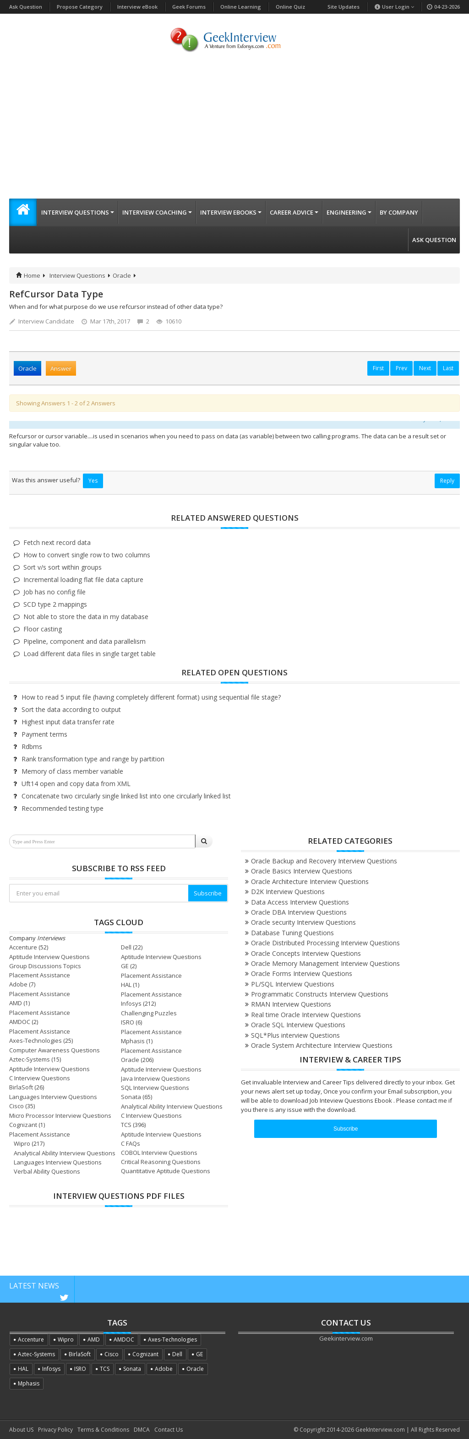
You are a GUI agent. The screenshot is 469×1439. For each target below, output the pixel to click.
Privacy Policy (55, 1430)
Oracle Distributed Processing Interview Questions (325, 942)
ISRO (127, 1022)
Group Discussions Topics (45, 966)
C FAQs (130, 1143)
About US (21, 1430)
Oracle (122, 275)
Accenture (23, 947)
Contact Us (168, 1430)
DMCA (142, 1430)
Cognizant (23, 1125)
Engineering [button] (349, 212)
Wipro (22, 1143)
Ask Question (25, 6)
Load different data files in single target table (89, 653)
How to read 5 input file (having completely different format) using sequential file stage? (151, 697)
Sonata (131, 1097)
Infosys (131, 1003)
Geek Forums (189, 6)
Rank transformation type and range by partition (93, 759)
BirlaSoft (21, 1087)
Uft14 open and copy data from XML (76, 783)
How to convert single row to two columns (86, 554)
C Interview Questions (39, 1078)
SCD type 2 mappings (55, 604)
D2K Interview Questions (288, 891)
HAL (126, 985)
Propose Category (80, 6)
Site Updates (343, 6)
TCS (126, 1125)
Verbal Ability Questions (47, 1171)
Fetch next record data (57, 542)
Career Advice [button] (294, 212)
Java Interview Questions (155, 1078)
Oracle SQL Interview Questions (298, 1024)
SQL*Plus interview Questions (295, 1035)
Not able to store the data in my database (85, 616)
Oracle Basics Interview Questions (301, 871)
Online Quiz (290, 6)
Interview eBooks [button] (231, 212)
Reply (447, 481)
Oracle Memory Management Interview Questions (325, 963)
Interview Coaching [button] (157, 212)
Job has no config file (54, 591)
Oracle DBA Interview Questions (299, 912)
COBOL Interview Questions (159, 1152)
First (378, 368)
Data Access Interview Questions (300, 902)
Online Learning (240, 6)
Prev (401, 368)
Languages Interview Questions (53, 1097)
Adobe (18, 984)
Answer (60, 368)
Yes (93, 481)
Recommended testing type (63, 808)
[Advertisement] (234, 130)
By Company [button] (399, 212)
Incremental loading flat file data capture (83, 579)
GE (125, 966)
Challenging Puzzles (149, 1013)
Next (425, 368)
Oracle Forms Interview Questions (301, 973)
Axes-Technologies (35, 1040)
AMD (15, 1003)
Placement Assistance (39, 975)
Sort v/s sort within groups (62, 567)
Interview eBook (137, 6)
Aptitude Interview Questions (49, 957)
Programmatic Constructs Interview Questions (319, 994)
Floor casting (42, 629)
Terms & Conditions (103, 1430)
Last (448, 368)
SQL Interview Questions (155, 1087)
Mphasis (133, 1041)
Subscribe (208, 893)
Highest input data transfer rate (68, 721)
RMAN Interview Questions (291, 1004)
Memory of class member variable (72, 771)
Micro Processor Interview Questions (60, 1115)
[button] (23, 212)
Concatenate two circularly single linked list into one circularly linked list (126, 796)
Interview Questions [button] (77, 212)
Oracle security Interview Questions (303, 922)
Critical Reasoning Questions (161, 1162)
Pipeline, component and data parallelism (84, 641)
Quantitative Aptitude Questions (165, 1171)
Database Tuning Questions (292, 932)
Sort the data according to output (71, 709)
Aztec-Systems (29, 1059)
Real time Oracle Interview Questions (306, 1014)
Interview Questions (77, 275)
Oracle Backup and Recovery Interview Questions (324, 861)
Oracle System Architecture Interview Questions (322, 1045)
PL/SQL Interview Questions (292, 984)
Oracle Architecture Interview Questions (310, 881)
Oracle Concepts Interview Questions (306, 953)
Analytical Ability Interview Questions (172, 1106)
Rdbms (32, 746)
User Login (394, 6)
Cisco (16, 1106)
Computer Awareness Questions (54, 1050)
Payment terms (44, 734)
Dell (126, 947)
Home (28, 275)
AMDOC (19, 1022)
